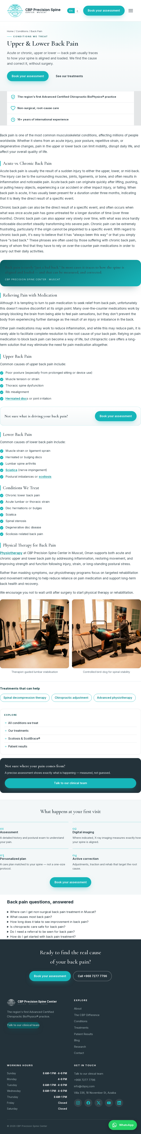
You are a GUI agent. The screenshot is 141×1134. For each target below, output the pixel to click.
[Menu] (130, 10)
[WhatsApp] (123, 1125)
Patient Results (83, 1034)
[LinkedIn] (119, 1103)
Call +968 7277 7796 (92, 976)
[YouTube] (109, 1103)
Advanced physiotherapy (114, 697)
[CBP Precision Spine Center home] (33, 11)
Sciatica (11, 470)
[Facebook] (88, 1103)
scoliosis (45, 476)
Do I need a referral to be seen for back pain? (42, 931)
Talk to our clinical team (70, 783)
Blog (77, 1040)
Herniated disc (16, 398)
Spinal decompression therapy (24, 697)
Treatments (81, 1027)
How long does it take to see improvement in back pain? (49, 922)
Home (10, 31)
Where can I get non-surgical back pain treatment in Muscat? (53, 912)
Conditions (22, 31)
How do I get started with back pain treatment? (43, 936)
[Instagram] (78, 1103)
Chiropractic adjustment (71, 697)
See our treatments (69, 76)
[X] (99, 1103)
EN (71, 10)
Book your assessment (104, 10)
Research (80, 1046)
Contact (79, 1053)
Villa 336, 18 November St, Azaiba (95, 1092)
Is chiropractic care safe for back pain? (37, 927)
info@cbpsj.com (84, 1086)
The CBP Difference (87, 1015)
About (78, 1008)
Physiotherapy (11, 553)
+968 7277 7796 (84, 1080)
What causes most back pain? (31, 917)
